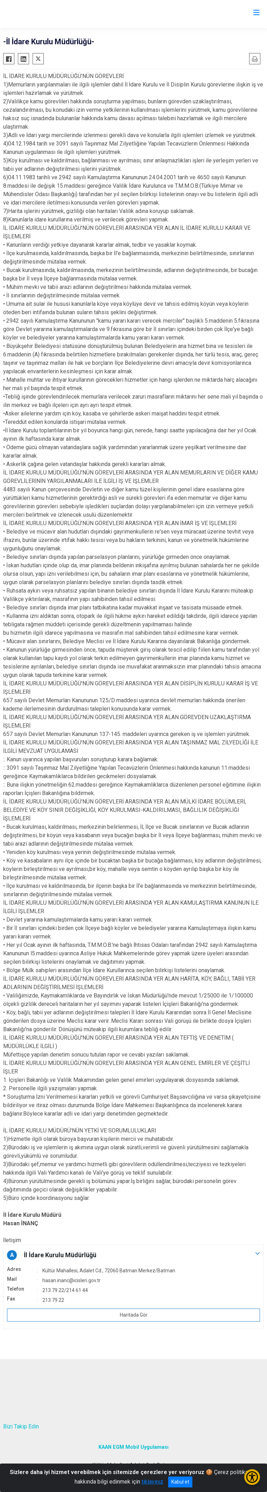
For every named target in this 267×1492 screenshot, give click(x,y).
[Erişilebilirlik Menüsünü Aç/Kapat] (252, 1477)
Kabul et (180, 1482)
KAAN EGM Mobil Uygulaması (133, 1447)
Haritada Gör (134, 1315)
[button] (133, 1255)
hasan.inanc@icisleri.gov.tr (71, 1280)
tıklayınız (152, 1481)
